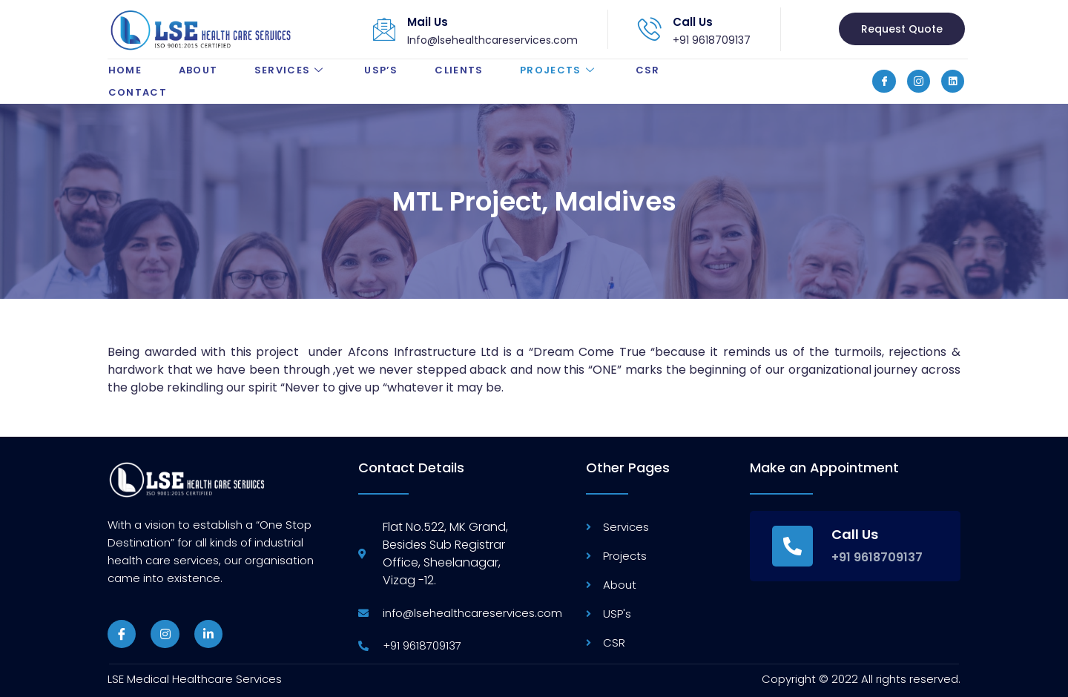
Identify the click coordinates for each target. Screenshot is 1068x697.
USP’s (381, 70)
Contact (137, 92)
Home (124, 70)
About (197, 70)
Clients (459, 70)
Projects (560, 70)
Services (291, 70)
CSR (648, 70)
